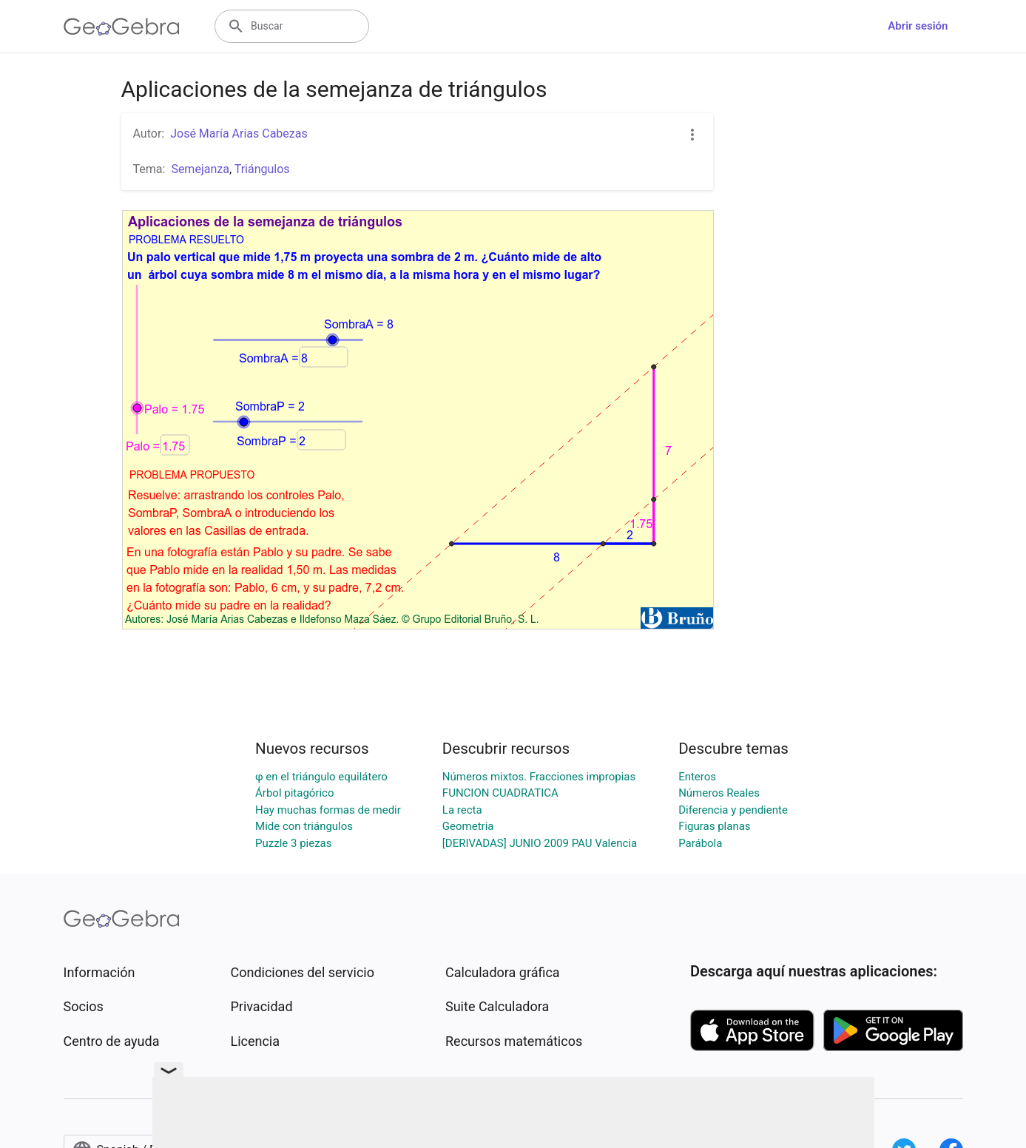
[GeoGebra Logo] (122, 27)
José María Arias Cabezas (239, 133)
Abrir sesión (918, 26)
